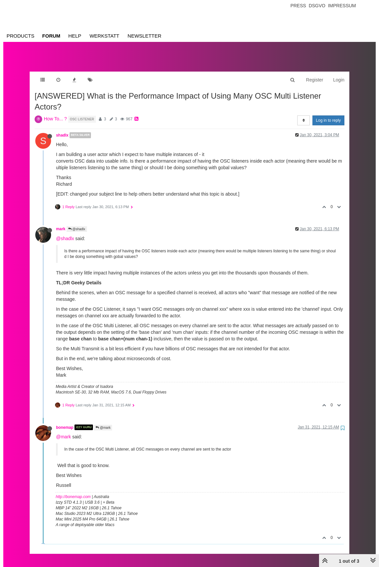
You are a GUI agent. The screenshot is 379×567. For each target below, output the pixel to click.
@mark (103, 421)
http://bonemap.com (73, 490)
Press (298, 5)
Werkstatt (104, 36)
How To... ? (55, 112)
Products (20, 36)
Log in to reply (328, 113)
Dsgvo (317, 5)
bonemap (64, 420)
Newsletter (144, 36)
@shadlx (76, 222)
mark (60, 222)
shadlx (62, 128)
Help (74, 36)
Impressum (342, 5)
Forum (51, 36)
